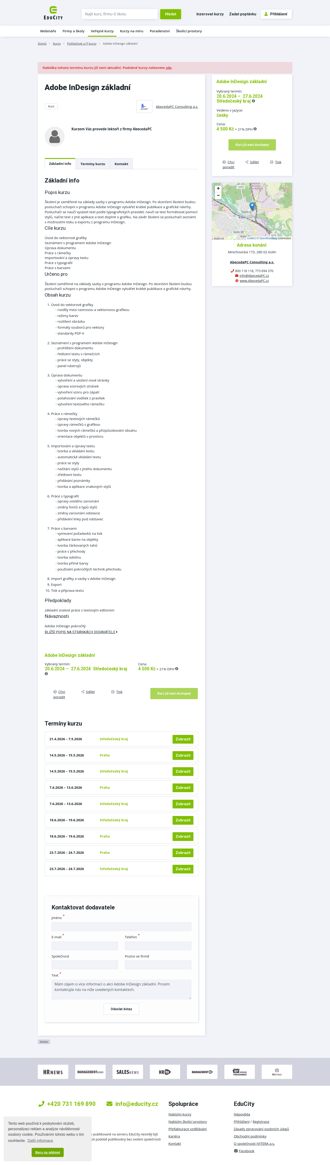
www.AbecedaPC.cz (254, 280)
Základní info (60, 163)
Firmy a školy (73, 31)
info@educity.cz (132, 1103)
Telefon (132, 937)
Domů (42, 43)
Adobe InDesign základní (120, 43)
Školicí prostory (189, 31)
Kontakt (121, 163)
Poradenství (160, 31)
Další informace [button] (40, 1141)
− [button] (218, 195)
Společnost (60, 956)
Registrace (261, 1121)
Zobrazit (183, 739)
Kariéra (174, 1136)
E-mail (58, 937)
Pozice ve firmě (137, 956)
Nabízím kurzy (179, 1114)
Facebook (244, 1151)
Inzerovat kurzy (210, 14)
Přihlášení (275, 14)
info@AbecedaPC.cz (254, 275)
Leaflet (251, 238)
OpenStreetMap (268, 238)
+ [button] (218, 189)
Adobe (44, 1041)
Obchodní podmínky (250, 1136)
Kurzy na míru (131, 31)
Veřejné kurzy (102, 31)
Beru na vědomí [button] (47, 1152)
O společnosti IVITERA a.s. (254, 1143)
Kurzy (57, 43)
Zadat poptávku (242, 14)
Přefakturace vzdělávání (187, 1129)
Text (56, 975)
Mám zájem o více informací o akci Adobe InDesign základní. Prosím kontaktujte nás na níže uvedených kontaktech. (121, 989)
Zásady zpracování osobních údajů (261, 1129)
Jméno (58, 917)
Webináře (48, 31)
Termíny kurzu (93, 163)
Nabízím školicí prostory (187, 1121)
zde (168, 67)
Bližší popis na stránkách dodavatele (81, 632)
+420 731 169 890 (67, 1103)
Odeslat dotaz (121, 1009)
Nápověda (242, 1114)
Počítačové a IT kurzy (81, 43)
